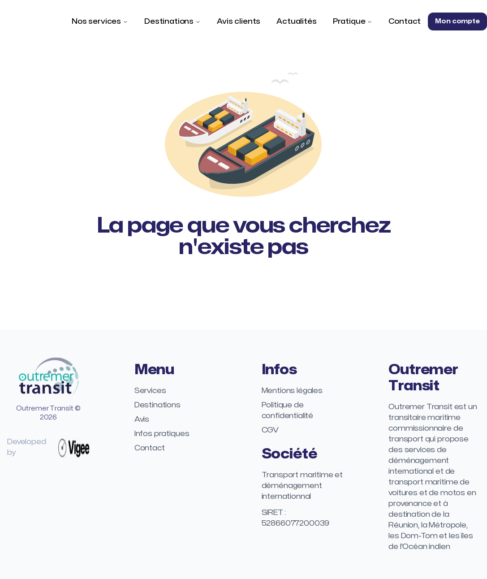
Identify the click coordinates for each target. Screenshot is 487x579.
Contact (404, 21)
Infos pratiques (162, 433)
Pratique (349, 21)
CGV (270, 430)
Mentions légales (292, 390)
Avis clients (238, 21)
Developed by (48, 447)
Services (150, 390)
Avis (141, 419)
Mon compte (457, 21)
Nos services (96, 21)
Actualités (296, 21)
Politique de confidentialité (288, 410)
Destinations (169, 21)
